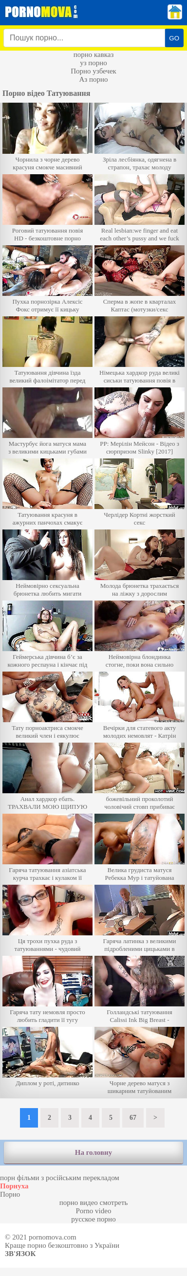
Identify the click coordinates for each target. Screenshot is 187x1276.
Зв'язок (20, 1254)
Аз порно (93, 79)
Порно (10, 1194)
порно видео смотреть (93, 1202)
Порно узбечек (93, 71)
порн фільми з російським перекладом (59, 1178)
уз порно (93, 63)
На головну (93, 1152)
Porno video (94, 1211)
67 (133, 1117)
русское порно (93, 1219)
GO (174, 38)
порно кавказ (94, 54)
